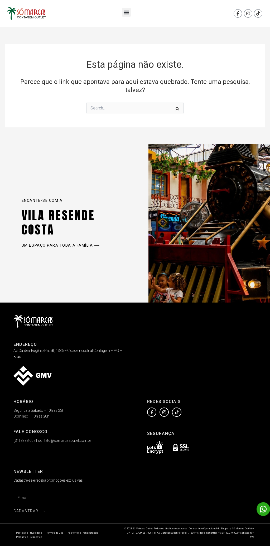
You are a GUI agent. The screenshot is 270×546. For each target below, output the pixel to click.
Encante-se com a (42, 200)
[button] (126, 12)
